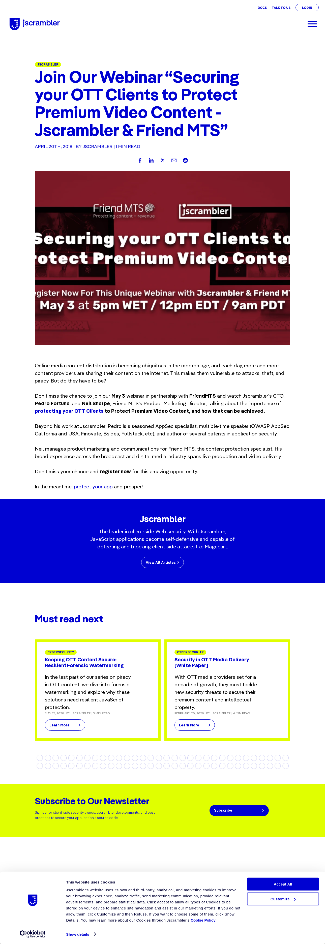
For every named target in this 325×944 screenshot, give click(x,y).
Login (307, 8)
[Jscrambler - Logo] (34, 24)
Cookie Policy (203, 920)
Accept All (283, 884)
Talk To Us (281, 8)
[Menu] (312, 24)
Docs (262, 8)
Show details (77, 934)
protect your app (93, 486)
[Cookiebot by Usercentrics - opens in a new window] (33, 934)
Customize (283, 899)
